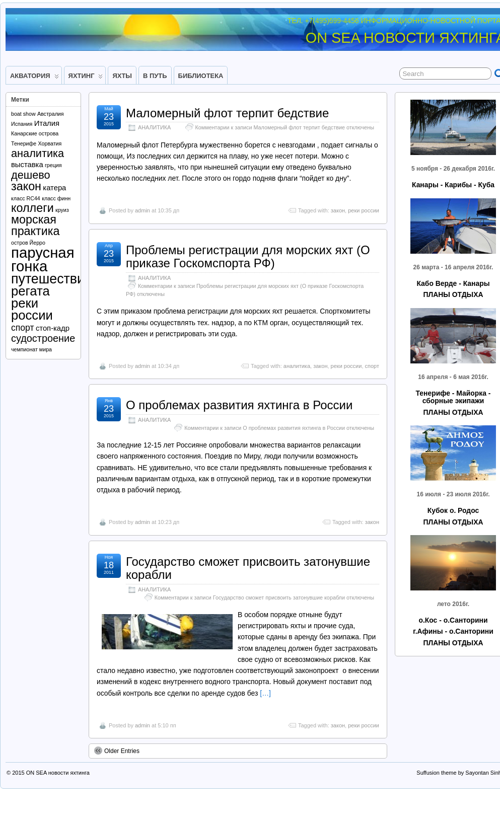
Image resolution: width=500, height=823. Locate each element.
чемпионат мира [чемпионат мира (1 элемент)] (31, 349)
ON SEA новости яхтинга (58, 773)
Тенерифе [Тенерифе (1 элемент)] (23, 143)
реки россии (363, 210)
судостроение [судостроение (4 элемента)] (43, 338)
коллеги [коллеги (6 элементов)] (32, 207)
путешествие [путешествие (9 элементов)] (51, 278)
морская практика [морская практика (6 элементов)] (35, 225)
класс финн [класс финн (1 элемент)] (56, 198)
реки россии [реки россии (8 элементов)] (32, 309)
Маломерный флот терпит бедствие (227, 113)
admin (142, 210)
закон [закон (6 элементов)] (26, 186)
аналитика (296, 366)
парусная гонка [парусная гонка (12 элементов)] (43, 259)
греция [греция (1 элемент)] (53, 165)
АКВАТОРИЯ (34, 78)
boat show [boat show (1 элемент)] (23, 114)
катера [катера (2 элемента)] (54, 188)
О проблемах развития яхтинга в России (239, 405)
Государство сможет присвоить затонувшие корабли (248, 568)
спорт (372, 366)
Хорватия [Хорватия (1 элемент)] (50, 143)
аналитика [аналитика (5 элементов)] (37, 153)
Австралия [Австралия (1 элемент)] (50, 114)
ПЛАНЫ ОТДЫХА (453, 294)
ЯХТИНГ (85, 78)
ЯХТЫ (122, 76)
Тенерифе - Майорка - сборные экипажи (452, 397)
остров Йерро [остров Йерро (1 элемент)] (28, 243)
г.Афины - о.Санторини (453, 631)
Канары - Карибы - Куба (453, 185)
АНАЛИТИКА (154, 127)
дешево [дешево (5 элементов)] (30, 175)
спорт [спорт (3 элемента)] (22, 328)
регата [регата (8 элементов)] (30, 291)
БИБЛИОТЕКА (201, 76)
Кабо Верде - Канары (452, 283)
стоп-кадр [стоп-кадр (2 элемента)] (52, 328)
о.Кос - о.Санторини (452, 620)
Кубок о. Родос (453, 510)
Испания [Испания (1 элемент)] (21, 124)
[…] (265, 693)
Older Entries (116, 750)
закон (338, 210)
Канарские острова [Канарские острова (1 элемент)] (34, 133)
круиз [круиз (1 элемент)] (62, 210)
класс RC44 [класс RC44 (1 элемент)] (25, 198)
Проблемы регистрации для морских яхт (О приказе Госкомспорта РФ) (248, 256)
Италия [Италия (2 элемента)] (46, 123)
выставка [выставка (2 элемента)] (27, 165)
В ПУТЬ (155, 76)
